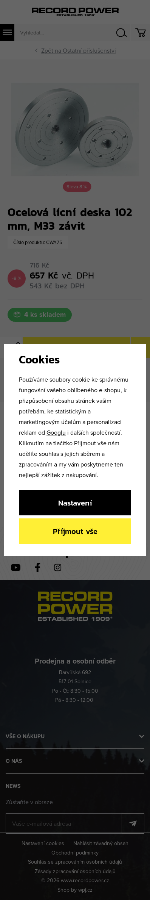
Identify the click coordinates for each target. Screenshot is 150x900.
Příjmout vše (75, 531)
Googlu (56, 432)
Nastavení (75, 502)
